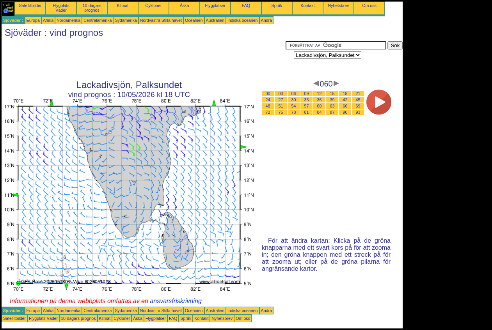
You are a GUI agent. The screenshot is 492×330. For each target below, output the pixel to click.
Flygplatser (215, 5)
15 (332, 93)
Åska (184, 5)
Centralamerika (97, 20)
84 (319, 112)
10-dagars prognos (92, 7)
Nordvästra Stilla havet (161, 20)
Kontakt (307, 5)
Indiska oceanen (242, 20)
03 (281, 93)
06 (293, 93)
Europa (33, 20)
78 (293, 112)
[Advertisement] (144, 58)
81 (306, 112)
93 (358, 112)
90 (345, 112)
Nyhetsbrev (338, 5)
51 (281, 106)
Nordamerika (68, 20)
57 (306, 106)
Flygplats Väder (61, 7)
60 (319, 106)
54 (293, 106)
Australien (215, 20)
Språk (277, 5)
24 (268, 99)
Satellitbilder (30, 5)
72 (268, 112)
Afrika (48, 20)
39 (332, 99)
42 (345, 99)
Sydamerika (126, 20)
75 (281, 112)
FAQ (246, 5)
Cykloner (153, 5)
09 (306, 93)
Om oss (369, 5)
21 (358, 93)
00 (268, 93)
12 (319, 93)
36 (319, 99)
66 (345, 106)
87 (332, 112)
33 (306, 99)
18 (345, 93)
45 (358, 99)
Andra (266, 20)
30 (293, 99)
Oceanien (194, 20)
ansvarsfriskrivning (175, 301)
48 (268, 106)
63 (332, 106)
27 (281, 99)
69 (358, 106)
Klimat (123, 5)
